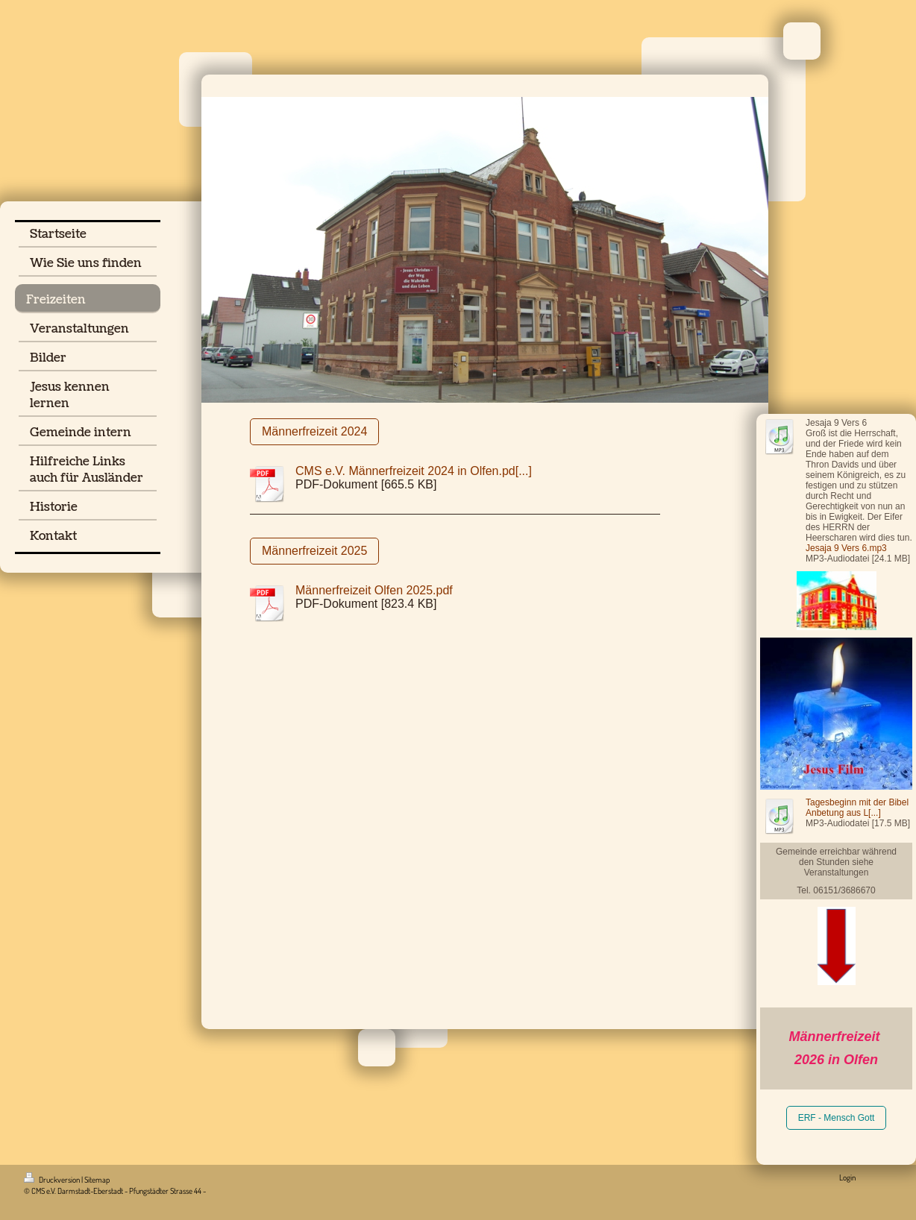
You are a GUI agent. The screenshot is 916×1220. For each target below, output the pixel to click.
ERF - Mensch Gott (836, 1118)
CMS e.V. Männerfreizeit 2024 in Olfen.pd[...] (413, 471)
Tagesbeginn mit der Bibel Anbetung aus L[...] (857, 807)
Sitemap (97, 1180)
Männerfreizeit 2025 (314, 550)
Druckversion (52, 1180)
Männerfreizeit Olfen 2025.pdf (374, 590)
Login (847, 1177)
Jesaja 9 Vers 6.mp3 (846, 548)
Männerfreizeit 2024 (314, 431)
